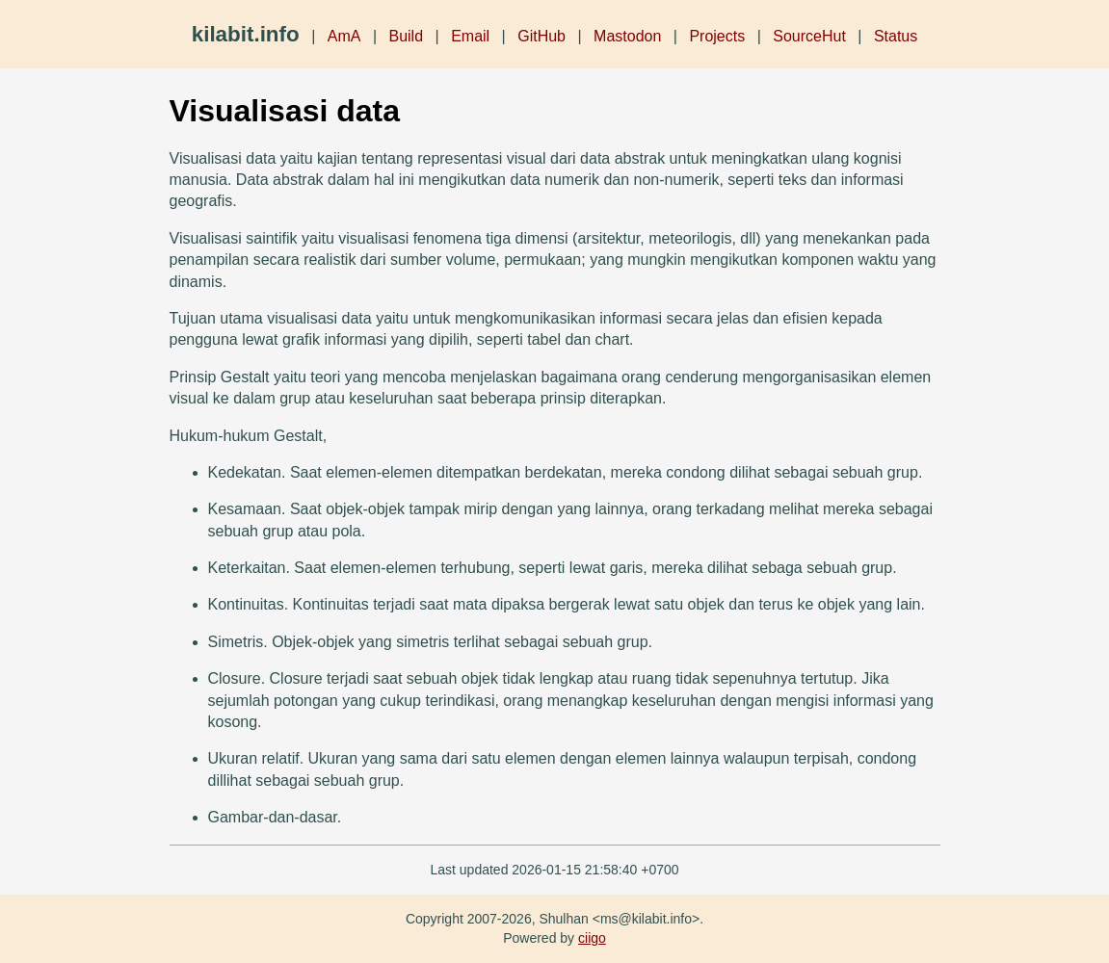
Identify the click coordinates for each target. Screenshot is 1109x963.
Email (470, 36)
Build (405, 36)
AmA (344, 36)
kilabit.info (246, 34)
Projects (717, 36)
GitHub (541, 36)
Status (895, 36)
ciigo (592, 938)
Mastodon (627, 36)
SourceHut (809, 36)
